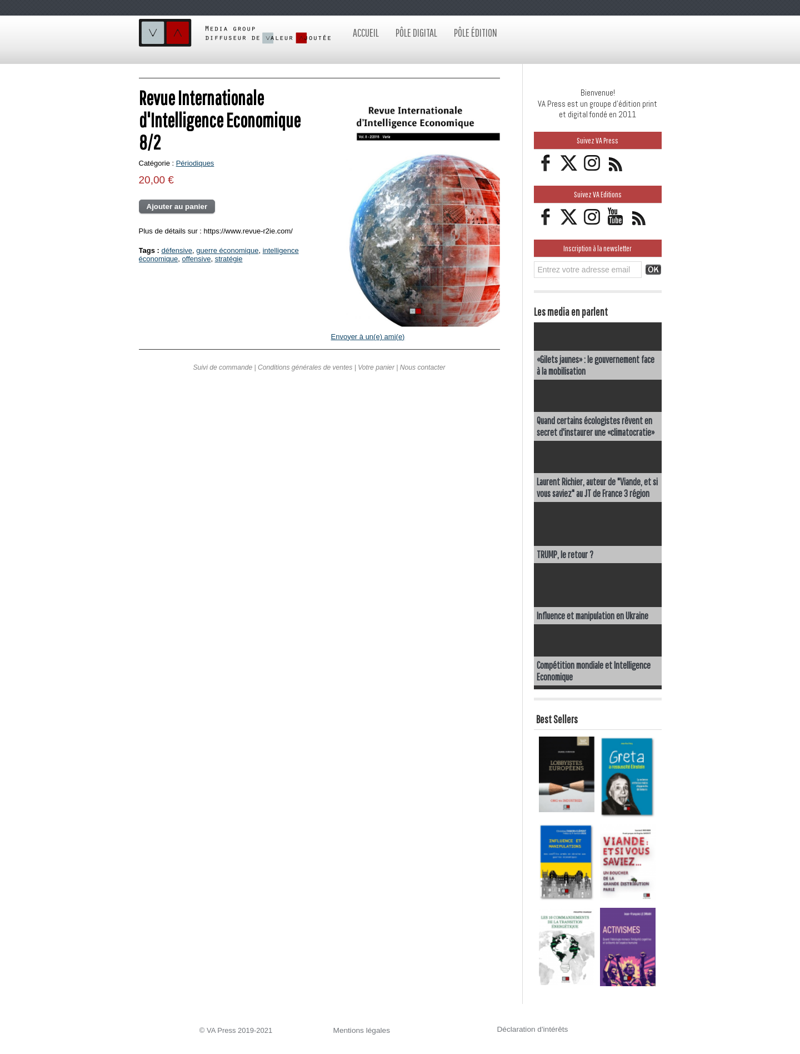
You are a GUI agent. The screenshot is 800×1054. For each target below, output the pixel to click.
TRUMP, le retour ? (565, 554)
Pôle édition (475, 32)
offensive (196, 259)
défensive (176, 250)
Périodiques (195, 163)
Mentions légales (360, 1030)
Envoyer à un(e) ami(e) (368, 336)
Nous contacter (421, 367)
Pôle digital (416, 32)
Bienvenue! (598, 92)
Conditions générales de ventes (305, 367)
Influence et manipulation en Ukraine (594, 615)
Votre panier (375, 367)
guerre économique (227, 250)
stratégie (229, 259)
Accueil (366, 32)
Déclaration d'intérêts (531, 1029)
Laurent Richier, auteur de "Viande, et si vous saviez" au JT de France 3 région (597, 487)
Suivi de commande (223, 367)
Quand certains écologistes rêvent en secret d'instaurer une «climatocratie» (597, 425)
